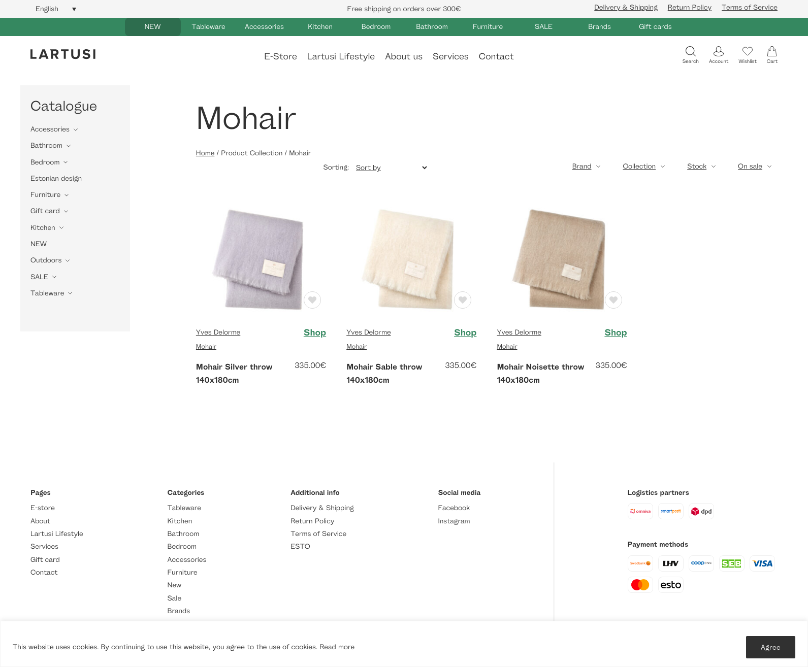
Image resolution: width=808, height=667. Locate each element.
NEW (152, 26)
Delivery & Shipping (625, 7)
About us (404, 55)
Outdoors (45, 260)
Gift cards (655, 26)
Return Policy (690, 7)
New (174, 585)
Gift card (45, 211)
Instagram (454, 521)
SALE (544, 26)
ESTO (300, 546)
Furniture (488, 26)
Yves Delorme (218, 332)
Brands (599, 26)
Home (205, 153)
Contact (496, 55)
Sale (175, 598)
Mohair (206, 346)
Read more (336, 647)
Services (451, 55)
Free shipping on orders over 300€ (404, 9)
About (40, 521)
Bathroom (432, 26)
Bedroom (376, 26)
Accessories (264, 26)
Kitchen (320, 26)
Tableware (208, 26)
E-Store (280, 55)
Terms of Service (750, 7)
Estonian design (56, 178)
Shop (315, 332)
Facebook (454, 508)
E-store (42, 508)
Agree (771, 647)
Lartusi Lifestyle (341, 55)
